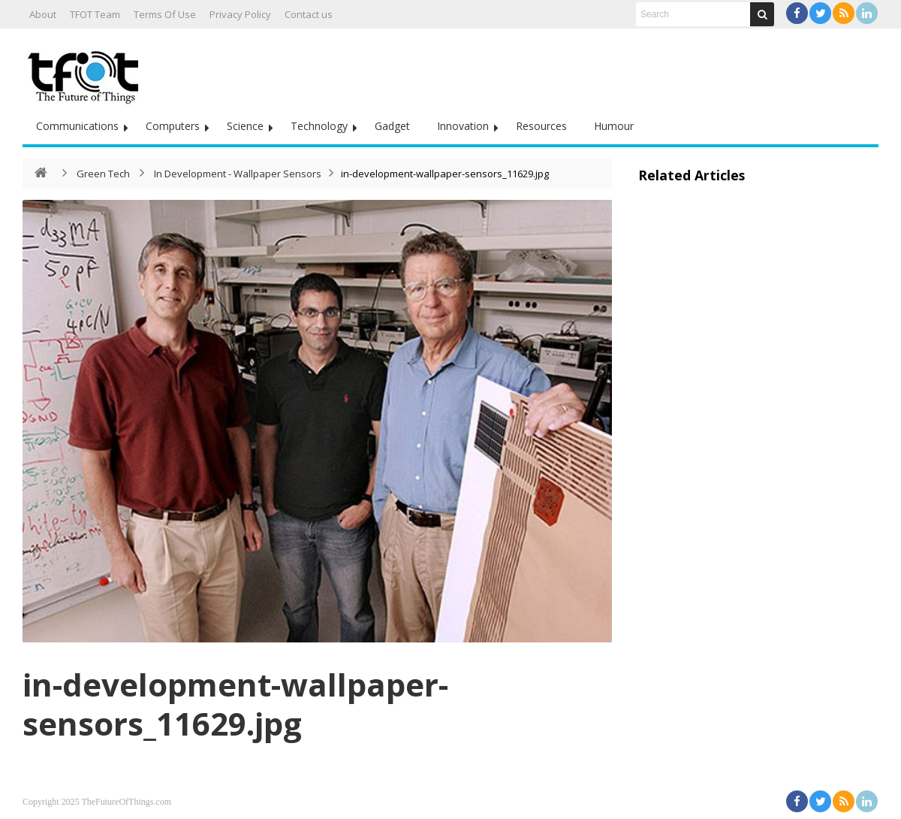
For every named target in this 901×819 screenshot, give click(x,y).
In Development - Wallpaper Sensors (237, 173)
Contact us (309, 14)
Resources (541, 126)
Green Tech (103, 173)
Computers (173, 126)
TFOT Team (95, 14)
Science (245, 126)
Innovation (463, 126)
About (42, 14)
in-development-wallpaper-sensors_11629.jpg (235, 704)
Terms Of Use (165, 14)
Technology (319, 126)
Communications (77, 126)
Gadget (392, 126)
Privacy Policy (240, 14)
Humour (614, 126)
